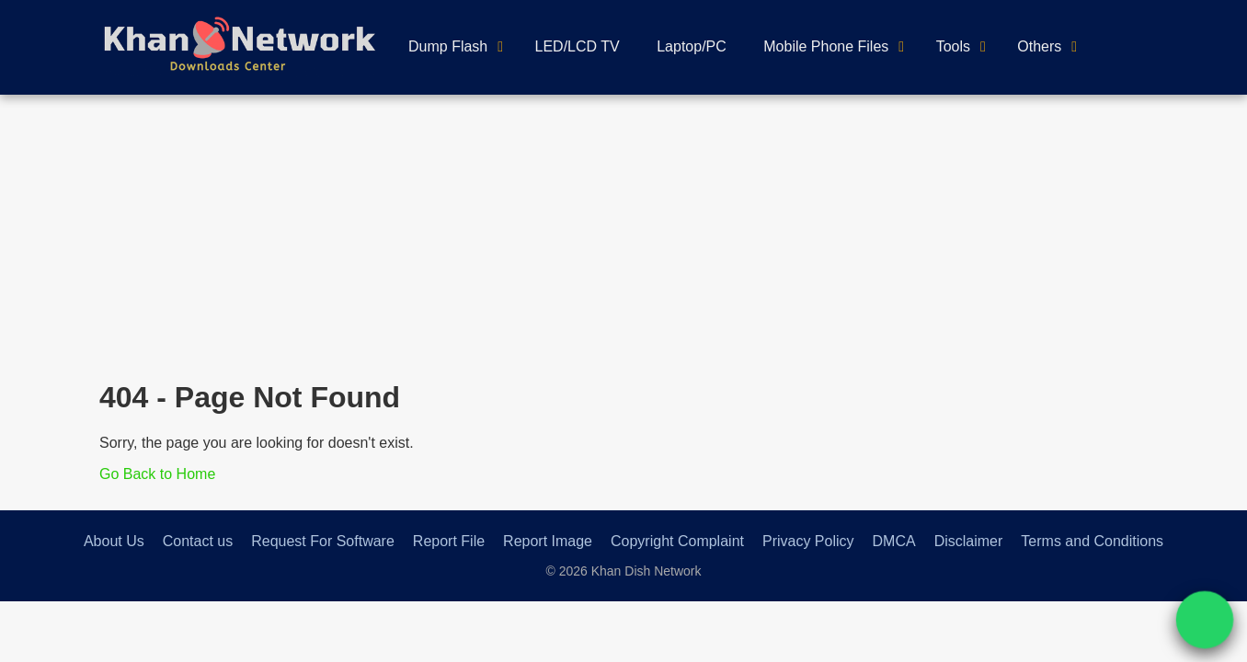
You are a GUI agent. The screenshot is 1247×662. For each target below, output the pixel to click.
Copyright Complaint (677, 541)
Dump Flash (447, 46)
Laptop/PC (691, 46)
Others (1039, 46)
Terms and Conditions (1092, 541)
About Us (114, 541)
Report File (449, 541)
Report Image (547, 541)
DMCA (894, 541)
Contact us (198, 541)
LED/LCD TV (577, 46)
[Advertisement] (623, 232)
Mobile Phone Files (825, 46)
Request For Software (323, 541)
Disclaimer (968, 541)
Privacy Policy (808, 541)
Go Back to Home (157, 474)
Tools (953, 46)
